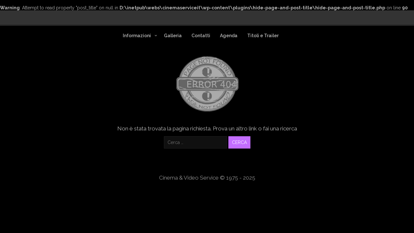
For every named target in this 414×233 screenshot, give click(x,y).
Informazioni (137, 35)
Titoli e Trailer (263, 35)
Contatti (200, 35)
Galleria (173, 35)
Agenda (228, 35)
